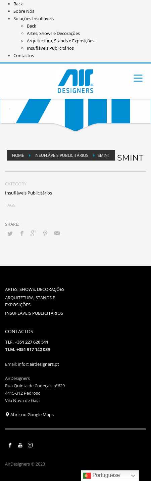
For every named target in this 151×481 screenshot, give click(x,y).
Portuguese (101, 476)
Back (18, 4)
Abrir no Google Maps (29, 414)
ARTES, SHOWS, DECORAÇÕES (34, 289)
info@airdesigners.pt (38, 364)
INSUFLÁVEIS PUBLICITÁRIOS (34, 313)
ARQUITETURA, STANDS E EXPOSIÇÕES (30, 301)
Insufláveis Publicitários (28, 193)
